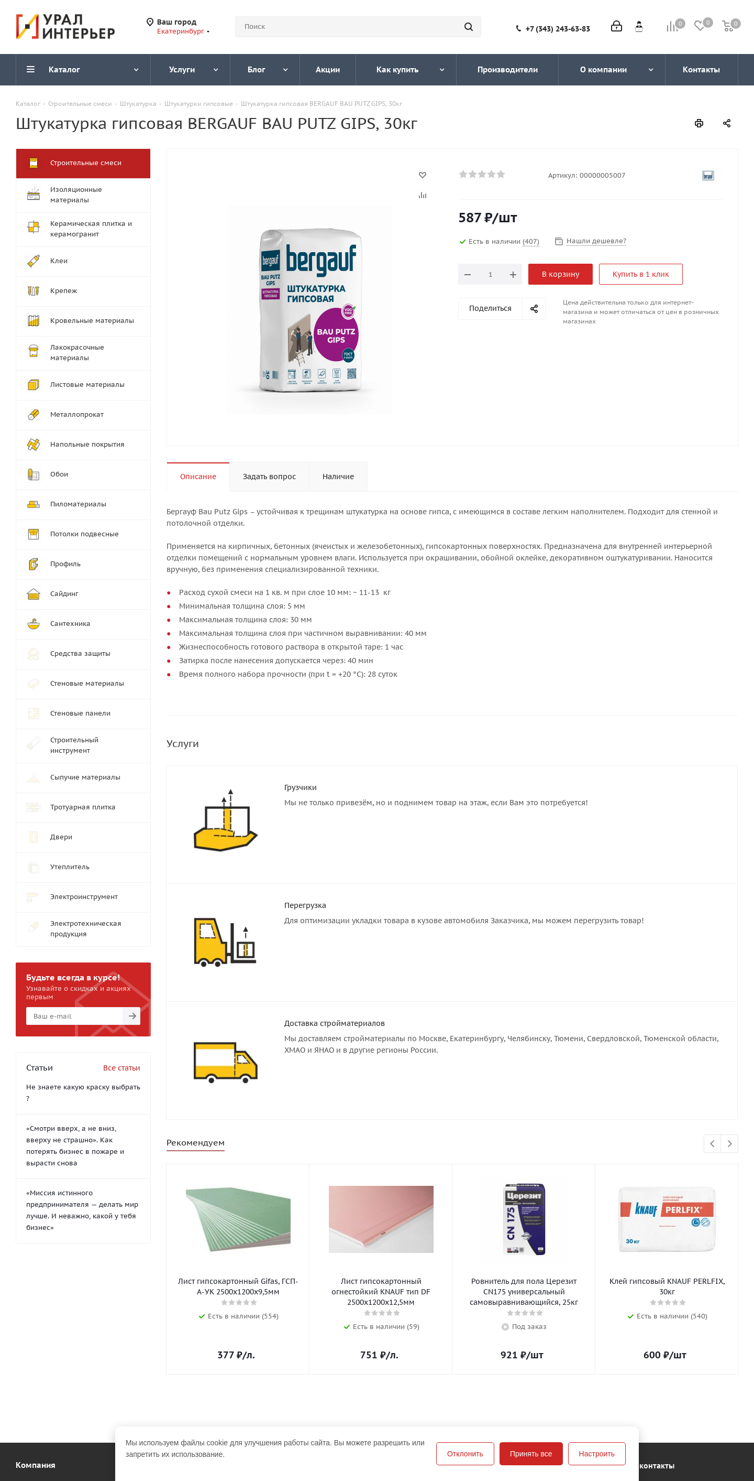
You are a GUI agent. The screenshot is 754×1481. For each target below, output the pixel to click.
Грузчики (300, 787)
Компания (36, 1465)
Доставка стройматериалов (334, 1023)
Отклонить (465, 1454)
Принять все (531, 1454)
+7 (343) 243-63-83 (558, 29)
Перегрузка (305, 905)
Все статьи (121, 1068)
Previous (713, 1144)
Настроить (597, 1454)
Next (729, 1144)
